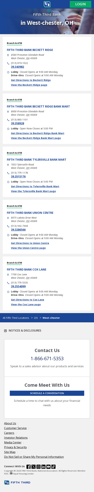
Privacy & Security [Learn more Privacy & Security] (15, 447)
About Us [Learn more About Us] (10, 423)
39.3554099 (18, 286)
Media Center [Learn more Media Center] (12, 442)
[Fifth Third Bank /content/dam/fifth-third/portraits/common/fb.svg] (28, 467)
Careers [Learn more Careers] (9, 433)
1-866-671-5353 (47, 358)
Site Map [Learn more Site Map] (9, 452)
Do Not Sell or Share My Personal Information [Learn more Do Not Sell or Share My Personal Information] (34, 457)
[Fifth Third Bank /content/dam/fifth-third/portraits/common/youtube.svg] (48, 467)
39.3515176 (18, 176)
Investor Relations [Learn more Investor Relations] (16, 438)
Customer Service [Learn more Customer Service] (15, 428)
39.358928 (17, 123)
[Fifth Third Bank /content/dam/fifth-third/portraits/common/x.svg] (33, 467)
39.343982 (17, 67)
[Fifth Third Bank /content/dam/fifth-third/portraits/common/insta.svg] (38, 467)
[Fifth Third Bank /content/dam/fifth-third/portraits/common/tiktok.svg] (53, 467)
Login (80, 4)
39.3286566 (18, 230)
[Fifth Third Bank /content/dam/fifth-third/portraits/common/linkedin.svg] (43, 467)
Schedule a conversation (47, 393)
